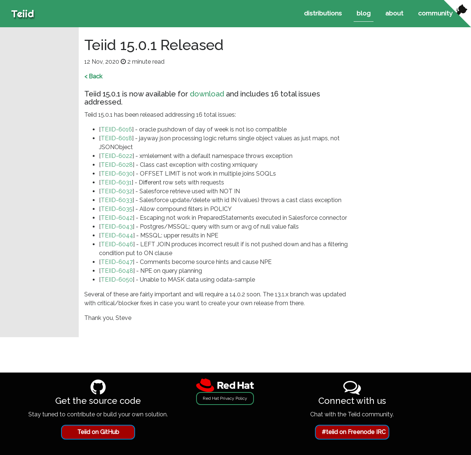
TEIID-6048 (117, 270)
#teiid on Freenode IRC (354, 431)
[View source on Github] (457, 13)
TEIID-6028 (117, 164)
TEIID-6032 (116, 191)
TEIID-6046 (117, 244)
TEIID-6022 (116, 155)
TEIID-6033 (116, 200)
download (207, 93)
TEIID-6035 (116, 208)
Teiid (22, 13)
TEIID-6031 (116, 182)
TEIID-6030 (117, 173)
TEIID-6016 (116, 129)
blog (364, 13)
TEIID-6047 (117, 261)
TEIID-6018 (116, 138)
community (435, 13)
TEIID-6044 (117, 235)
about (394, 13)
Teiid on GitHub (98, 431)
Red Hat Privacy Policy (225, 398)
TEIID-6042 (117, 217)
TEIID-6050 (117, 279)
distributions (323, 13)
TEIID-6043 (117, 226)
